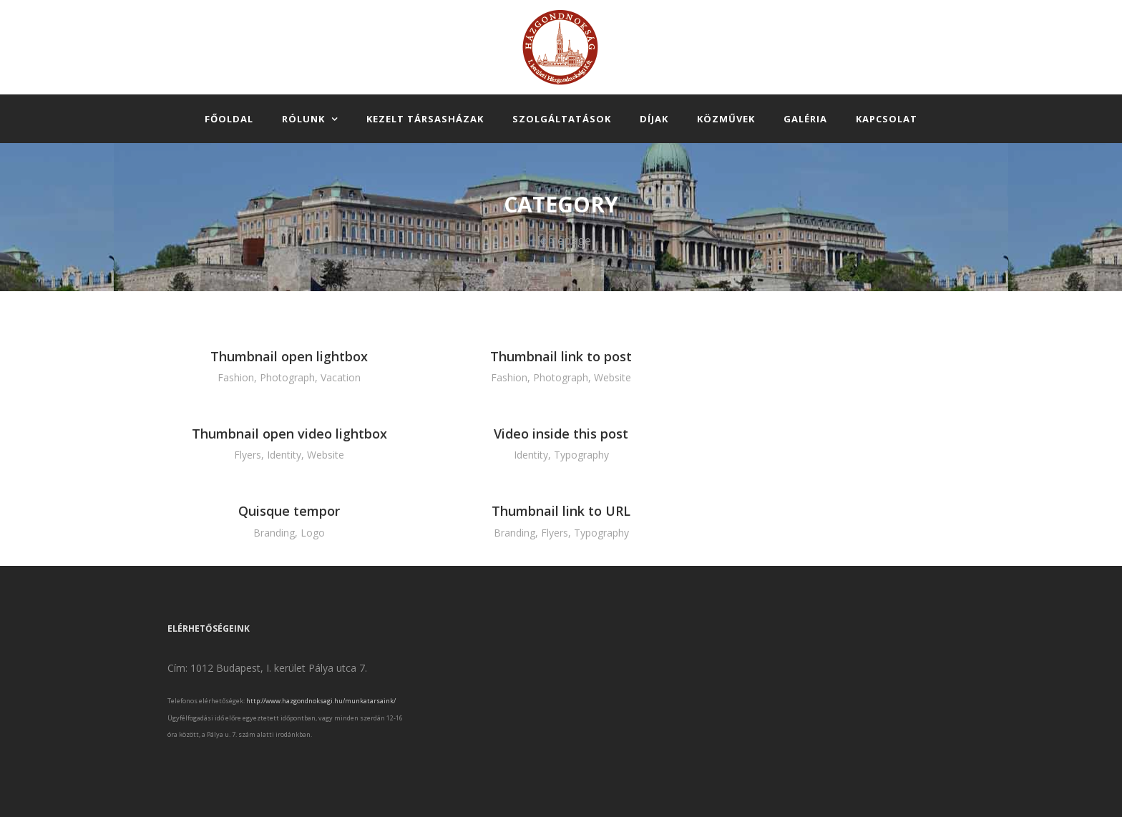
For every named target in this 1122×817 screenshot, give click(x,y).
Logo (313, 532)
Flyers (247, 454)
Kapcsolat (886, 118)
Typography (581, 454)
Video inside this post (561, 433)
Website (612, 377)
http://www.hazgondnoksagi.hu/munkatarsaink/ (321, 700)
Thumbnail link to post (561, 356)
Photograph (287, 377)
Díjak (654, 118)
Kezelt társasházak (425, 118)
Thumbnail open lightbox (289, 356)
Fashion (236, 377)
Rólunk (303, 118)
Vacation (341, 377)
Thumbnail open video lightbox (289, 433)
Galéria (805, 118)
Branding (274, 532)
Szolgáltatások (561, 118)
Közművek (726, 118)
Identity (284, 454)
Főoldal (229, 118)
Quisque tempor (289, 510)
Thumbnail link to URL (561, 510)
